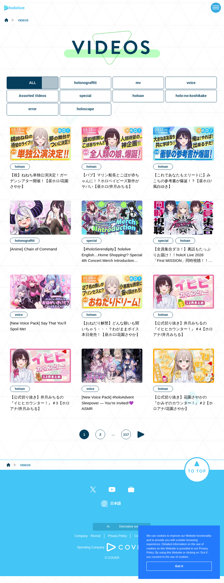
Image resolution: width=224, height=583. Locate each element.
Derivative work (137, 533)
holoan (138, 101)
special (85, 101)
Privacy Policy (117, 543)
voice (191, 87)
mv (138, 87)
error (32, 114)
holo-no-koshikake (191, 101)
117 (127, 441)
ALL (32, 87)
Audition (86, 533)
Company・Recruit (87, 543)
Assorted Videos (32, 101)
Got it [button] (179, 566)
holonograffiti (85, 87)
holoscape (85, 114)
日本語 (115, 510)
